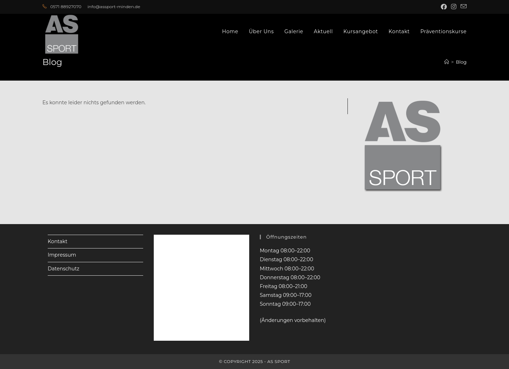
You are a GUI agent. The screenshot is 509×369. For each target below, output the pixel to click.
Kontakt (58, 241)
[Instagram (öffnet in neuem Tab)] (453, 6)
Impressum (62, 255)
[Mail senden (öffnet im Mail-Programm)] (462, 6)
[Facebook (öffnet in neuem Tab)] (444, 6)
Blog (461, 62)
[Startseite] (446, 62)
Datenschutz (63, 268)
